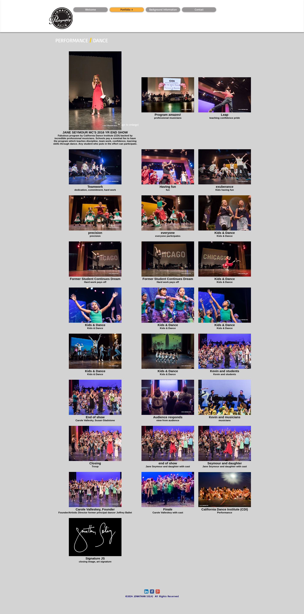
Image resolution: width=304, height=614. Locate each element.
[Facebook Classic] (152, 591)
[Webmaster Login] (92, 5)
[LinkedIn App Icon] (146, 591)
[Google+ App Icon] (158, 591)
